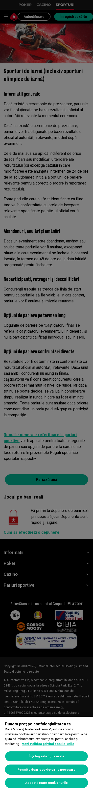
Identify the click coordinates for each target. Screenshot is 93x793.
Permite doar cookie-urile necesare (46, 769)
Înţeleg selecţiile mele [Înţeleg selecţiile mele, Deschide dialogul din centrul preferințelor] (46, 756)
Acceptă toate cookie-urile (46, 783)
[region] (46, 755)
